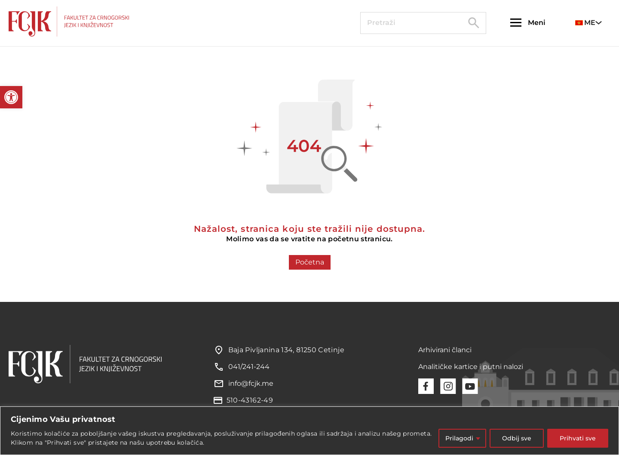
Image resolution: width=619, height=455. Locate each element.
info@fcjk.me (250, 383)
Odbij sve (516, 438)
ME (585, 22)
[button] (11, 97)
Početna (309, 262)
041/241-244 (249, 367)
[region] (309, 430)
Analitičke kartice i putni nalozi (470, 367)
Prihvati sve (578, 438)
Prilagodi (459, 438)
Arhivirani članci (445, 350)
